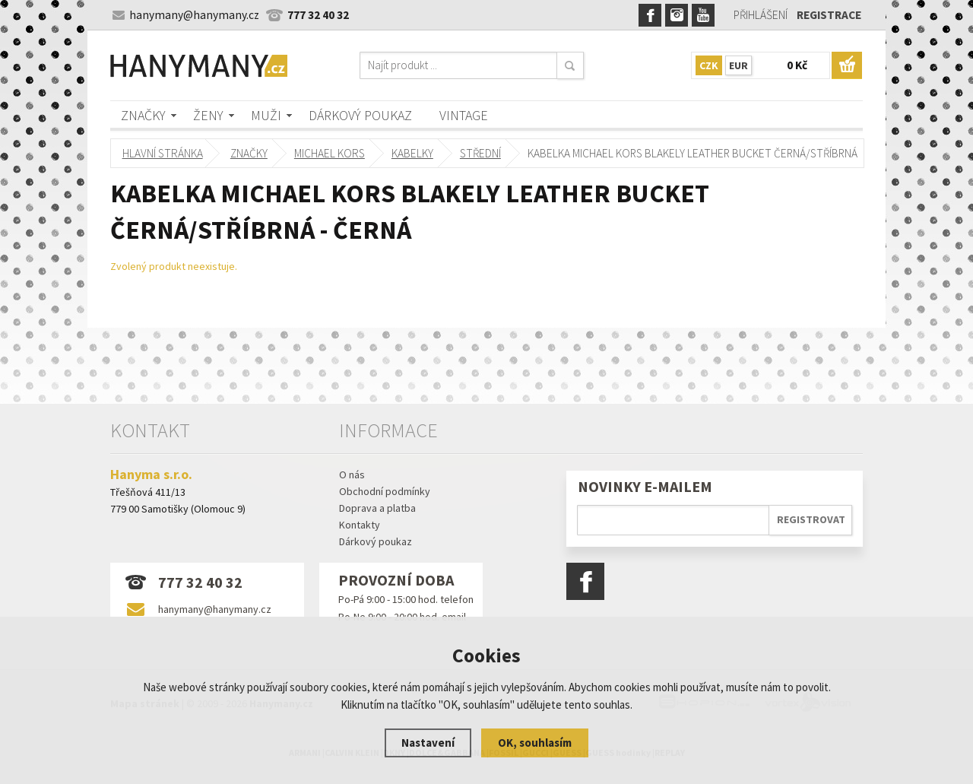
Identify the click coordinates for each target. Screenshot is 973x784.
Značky (143, 115)
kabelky (412, 153)
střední (479, 153)
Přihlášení (761, 15)
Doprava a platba (377, 508)
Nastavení (428, 742)
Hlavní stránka (162, 153)
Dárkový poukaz (360, 115)
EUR (738, 65)
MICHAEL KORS (329, 153)
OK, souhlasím (535, 742)
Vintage (463, 115)
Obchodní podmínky (384, 491)
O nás (352, 474)
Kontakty (359, 525)
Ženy (208, 115)
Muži (266, 115)
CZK (708, 65)
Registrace (829, 15)
